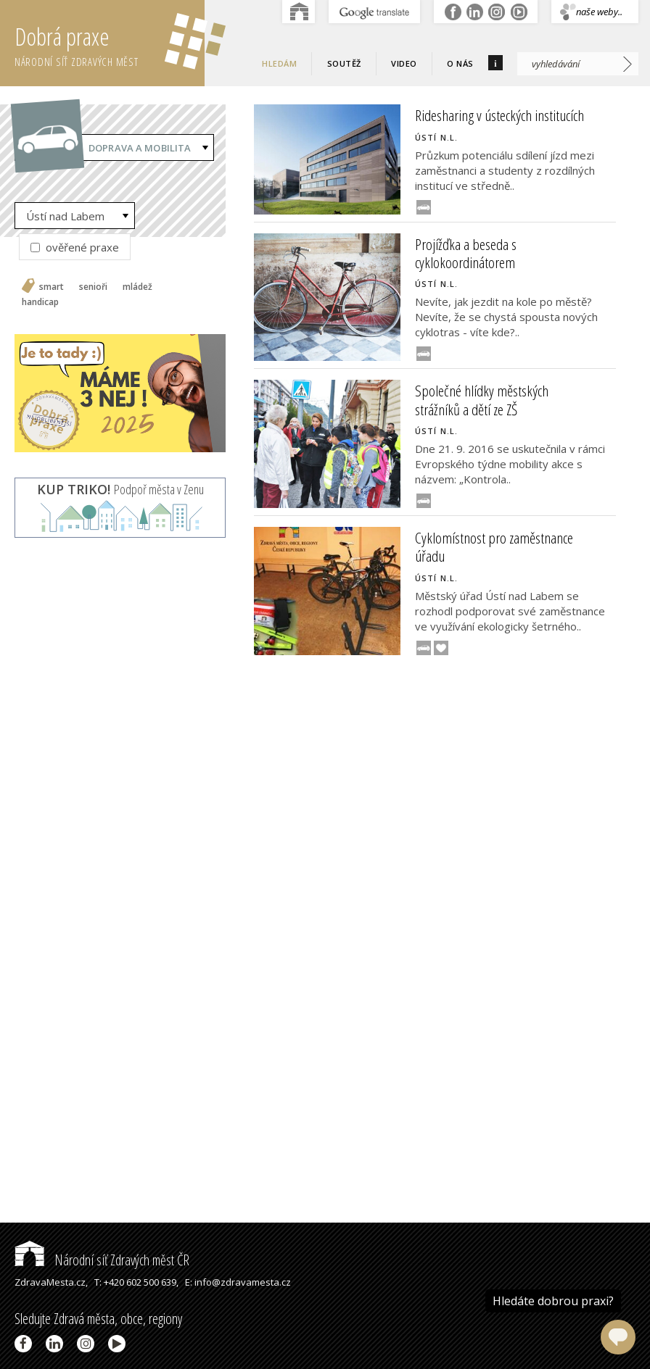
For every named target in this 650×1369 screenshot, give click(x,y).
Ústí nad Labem (65, 216)
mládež (137, 287)
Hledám (279, 63)
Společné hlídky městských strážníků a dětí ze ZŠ (481, 399)
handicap (40, 302)
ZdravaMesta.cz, (51, 1282)
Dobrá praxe (110, 43)
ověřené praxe (74, 247)
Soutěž (344, 63)
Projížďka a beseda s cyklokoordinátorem (466, 253)
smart (51, 287)
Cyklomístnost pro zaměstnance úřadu (494, 547)
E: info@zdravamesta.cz (238, 1282)
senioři (93, 287)
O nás (460, 63)
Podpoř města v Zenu (120, 489)
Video (404, 63)
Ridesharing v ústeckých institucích (499, 115)
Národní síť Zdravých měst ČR (102, 1260)
